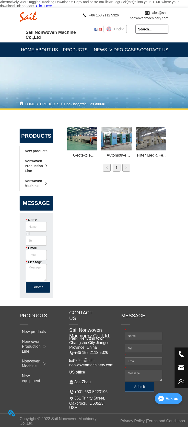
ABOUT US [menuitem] (46, 49)
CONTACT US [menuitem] (154, 49)
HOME (30, 104)
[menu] (94, 49)
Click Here (44, 6)
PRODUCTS (49, 104)
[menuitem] (75, 49)
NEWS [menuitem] (100, 49)
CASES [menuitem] (132, 49)
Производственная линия (84, 104)
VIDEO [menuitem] (116, 49)
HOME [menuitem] (27, 49)
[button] (75, 50)
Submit (38, 287)
